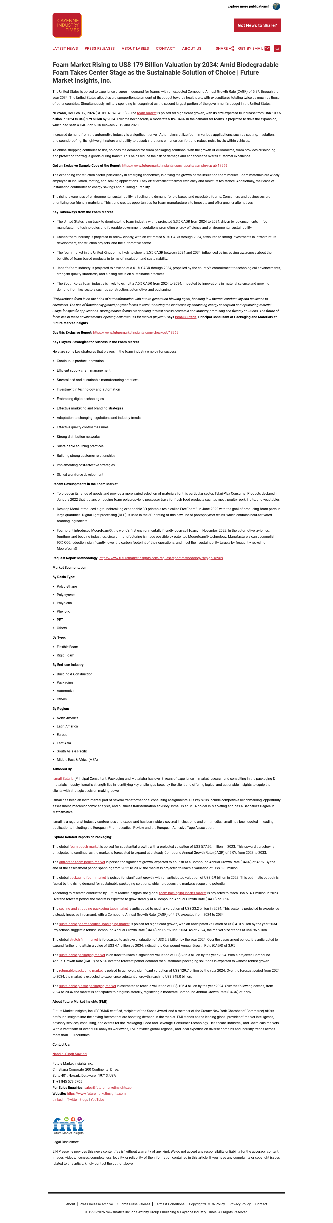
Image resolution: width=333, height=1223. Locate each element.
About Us (191, 48)
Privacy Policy (240, 1204)
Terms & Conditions (169, 1204)
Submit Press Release (133, 1204)
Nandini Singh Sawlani (70, 1054)
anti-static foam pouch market (82, 862)
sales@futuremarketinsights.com (109, 1088)
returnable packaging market (81, 970)
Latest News (65, 48)
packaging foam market (88, 878)
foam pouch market (84, 847)
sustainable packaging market (82, 955)
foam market (146, 113)
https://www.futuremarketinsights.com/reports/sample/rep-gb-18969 (174, 166)
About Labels (135, 48)
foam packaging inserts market (182, 893)
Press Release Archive (96, 1204)
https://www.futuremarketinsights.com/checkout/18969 (135, 332)
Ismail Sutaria (63, 779)
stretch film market (84, 939)
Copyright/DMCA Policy (207, 1204)
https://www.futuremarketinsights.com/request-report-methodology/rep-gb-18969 (161, 558)
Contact (165, 48)
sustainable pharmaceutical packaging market (94, 924)
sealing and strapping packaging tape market (93, 908)
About (70, 1204)
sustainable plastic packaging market (87, 986)
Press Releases (100, 48)
